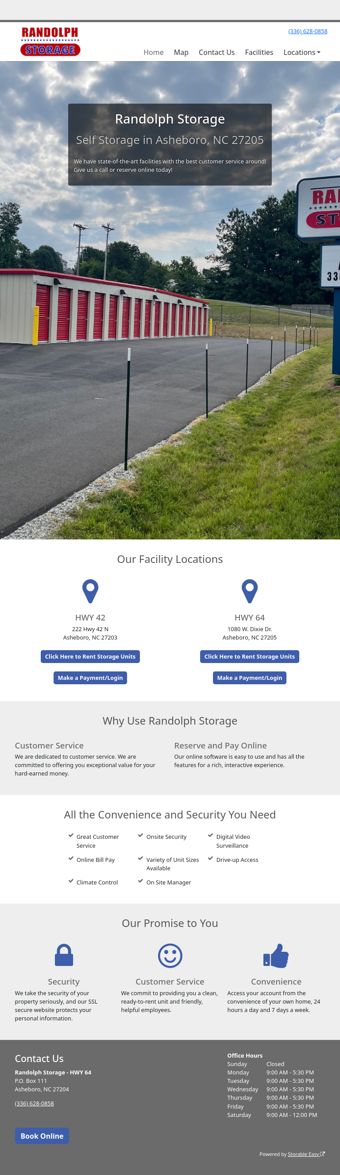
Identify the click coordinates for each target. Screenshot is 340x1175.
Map (181, 52)
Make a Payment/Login (90, 678)
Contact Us (217, 52)
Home (153, 52)
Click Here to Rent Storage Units (90, 656)
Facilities (259, 52)
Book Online (41, 1136)
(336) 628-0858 (307, 31)
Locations (300, 52)
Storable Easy (306, 1154)
